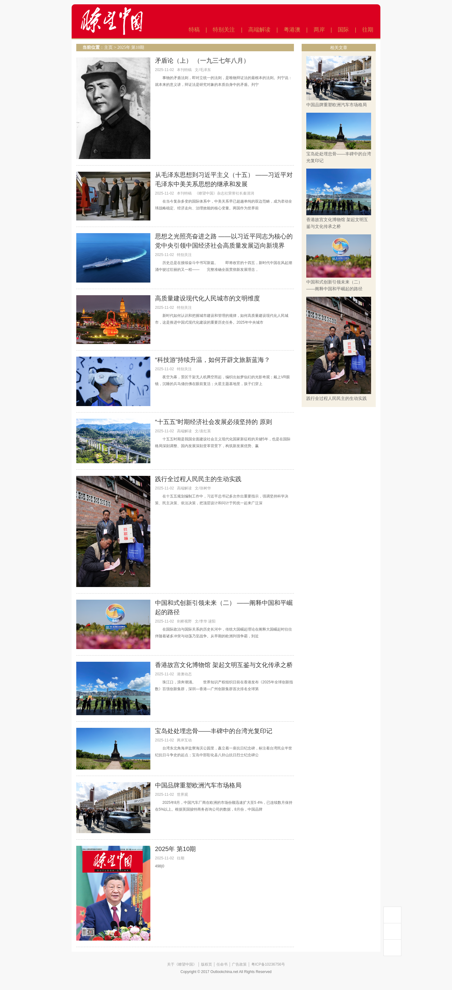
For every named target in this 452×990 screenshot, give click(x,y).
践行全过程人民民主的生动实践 (198, 479)
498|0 (159, 866)
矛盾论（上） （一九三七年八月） (202, 60)
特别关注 (224, 30)
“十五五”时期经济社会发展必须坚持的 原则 (213, 421)
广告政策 (239, 964)
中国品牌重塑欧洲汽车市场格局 (198, 785)
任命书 (222, 964)
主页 (108, 47)
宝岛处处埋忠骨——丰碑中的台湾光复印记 (213, 731)
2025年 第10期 (130, 47)
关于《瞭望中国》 (182, 964)
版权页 (206, 964)
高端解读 (259, 30)
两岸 (319, 30)
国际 (343, 30)
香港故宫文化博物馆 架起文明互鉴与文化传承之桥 (224, 664)
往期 (367, 30)
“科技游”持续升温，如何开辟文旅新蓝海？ (212, 359)
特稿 (194, 30)
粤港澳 (292, 30)
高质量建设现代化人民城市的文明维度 (207, 298)
